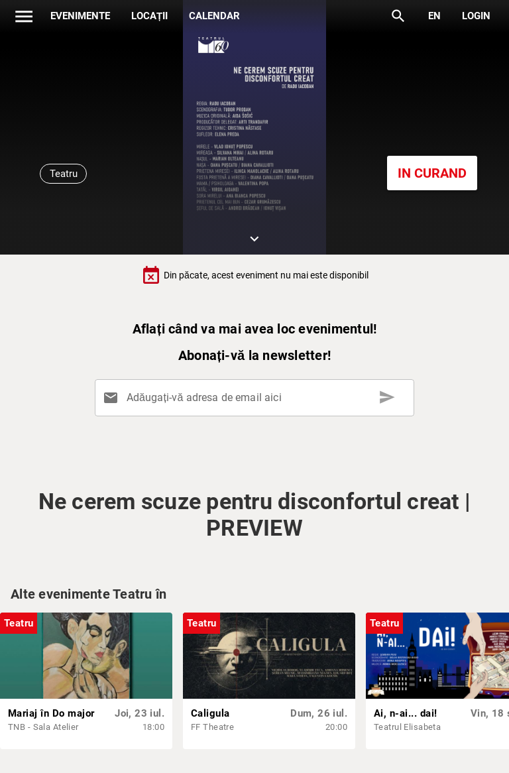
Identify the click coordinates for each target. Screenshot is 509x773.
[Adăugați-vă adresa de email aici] (257, 397)
